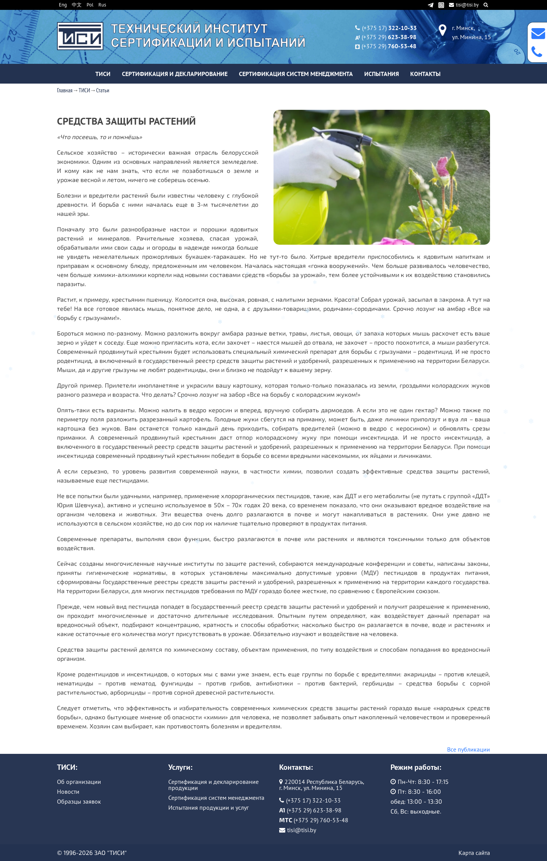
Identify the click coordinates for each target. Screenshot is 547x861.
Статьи (102, 90)
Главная (65, 90)
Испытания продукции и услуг (208, 807)
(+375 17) (389, 28)
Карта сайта (474, 852)
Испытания (381, 74)
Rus (102, 5)
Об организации (79, 781)
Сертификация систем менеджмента (296, 74)
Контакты (425, 74)
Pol (90, 5)
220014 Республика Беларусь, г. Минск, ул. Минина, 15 (321, 784)
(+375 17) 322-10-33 (313, 800)
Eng (63, 5)
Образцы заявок (79, 801)
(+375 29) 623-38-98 (314, 810)
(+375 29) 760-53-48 (321, 820)
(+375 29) (389, 37)
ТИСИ (103, 74)
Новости (68, 791)
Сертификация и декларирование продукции (213, 784)
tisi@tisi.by (464, 5)
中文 (77, 5)
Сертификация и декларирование (175, 74)
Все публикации (468, 749)
